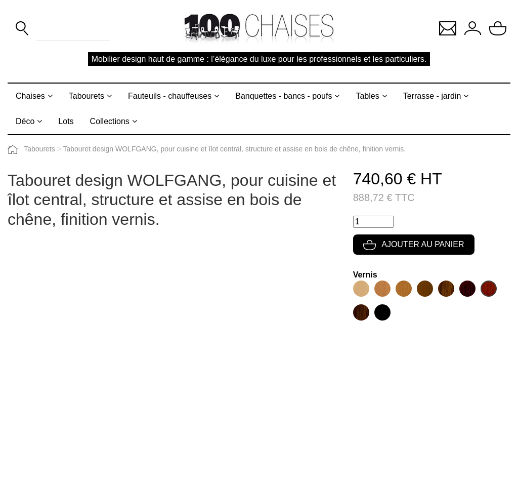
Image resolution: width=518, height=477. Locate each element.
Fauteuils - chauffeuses (169, 96)
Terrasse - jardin (432, 96)
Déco (25, 121)
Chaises (30, 96)
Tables (367, 96)
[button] (447, 27)
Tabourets (86, 96)
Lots (65, 121)
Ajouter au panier (413, 244)
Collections (110, 121)
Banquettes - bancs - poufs (283, 96)
